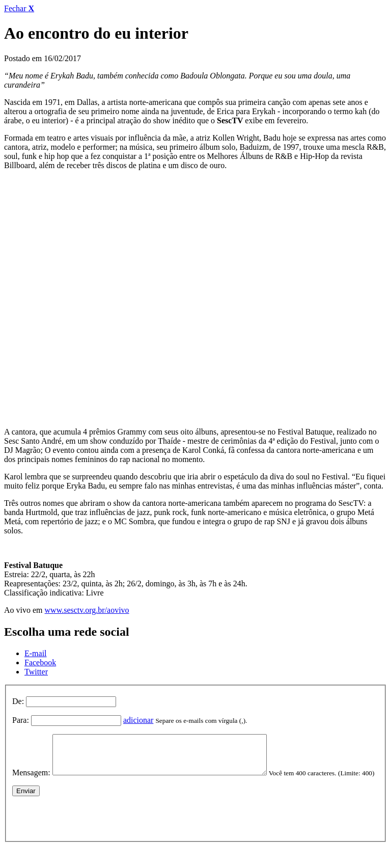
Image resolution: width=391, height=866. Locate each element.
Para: (20, 720)
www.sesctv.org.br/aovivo (87, 610)
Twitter (36, 671)
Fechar (19, 8)
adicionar (138, 720)
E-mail (35, 653)
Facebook (40, 662)
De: (18, 701)
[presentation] (89, 832)
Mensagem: (31, 780)
